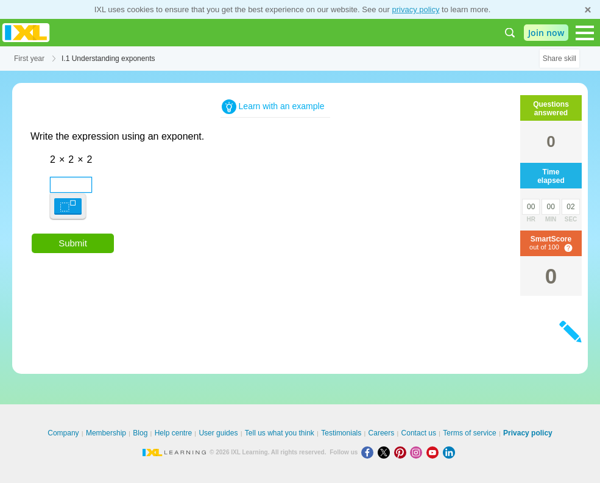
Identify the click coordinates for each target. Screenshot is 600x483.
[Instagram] (418, 452)
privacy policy (415, 9)
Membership (106, 433)
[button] (68, 205)
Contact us (418, 433)
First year (29, 58)
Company (63, 433)
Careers (382, 433)
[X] (386, 452)
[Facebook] (369, 452)
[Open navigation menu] (585, 32)
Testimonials (341, 433)
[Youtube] (434, 452)
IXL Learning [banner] (26, 32)
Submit (72, 243)
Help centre (173, 433)
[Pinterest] (402, 452)
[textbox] (54, 180)
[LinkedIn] (450, 452)
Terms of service (469, 433)
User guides (218, 433)
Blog (140, 433)
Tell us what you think (279, 433)
